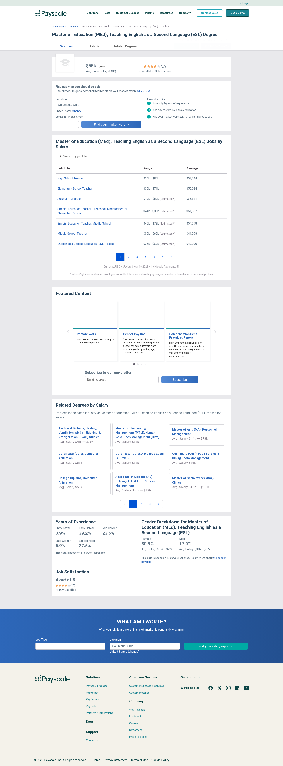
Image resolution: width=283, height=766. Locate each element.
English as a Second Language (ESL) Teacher (86, 244)
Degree (74, 26)
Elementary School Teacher (74, 188)
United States (59, 26)
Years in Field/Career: (69, 117)
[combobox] (99, 105)
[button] (66, 46)
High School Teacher (70, 178)
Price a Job (187, 46)
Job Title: (41, 639)
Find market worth (216, 46)
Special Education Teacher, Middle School (84, 223)
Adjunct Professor (69, 199)
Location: (61, 99)
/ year (101, 66)
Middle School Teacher (72, 233)
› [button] (215, 331)
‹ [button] (68, 331)
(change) (77, 110)
